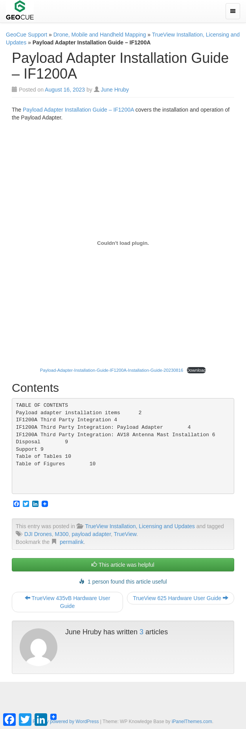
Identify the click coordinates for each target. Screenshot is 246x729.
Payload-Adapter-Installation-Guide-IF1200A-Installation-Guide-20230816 (111, 370)
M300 (62, 534)
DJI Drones (38, 534)
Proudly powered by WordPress (66, 721)
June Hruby (115, 89)
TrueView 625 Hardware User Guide (180, 598)
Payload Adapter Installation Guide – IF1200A (78, 110)
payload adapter (91, 534)
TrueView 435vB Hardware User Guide (67, 602)
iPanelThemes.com (192, 721)
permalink (72, 542)
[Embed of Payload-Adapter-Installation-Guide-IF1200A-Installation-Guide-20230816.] (123, 243)
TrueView (125, 534)
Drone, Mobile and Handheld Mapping (99, 34)
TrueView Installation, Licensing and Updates (140, 526)
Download (196, 370)
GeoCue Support (26, 34)
